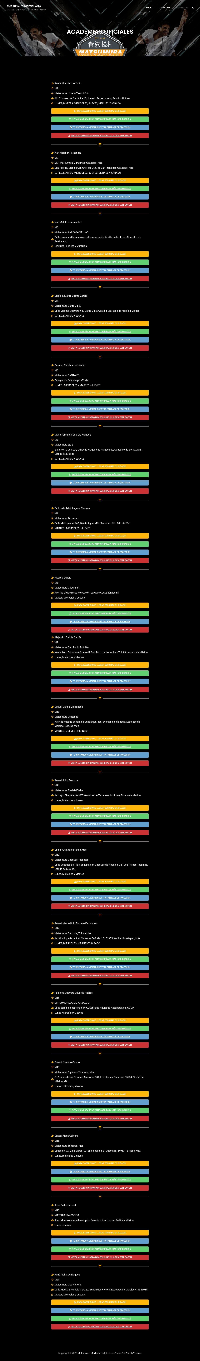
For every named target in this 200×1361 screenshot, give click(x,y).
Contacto (182, 7)
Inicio (149, 7)
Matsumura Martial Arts (24, 6)
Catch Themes (134, 1353)
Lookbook (164, 7)
